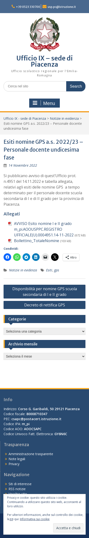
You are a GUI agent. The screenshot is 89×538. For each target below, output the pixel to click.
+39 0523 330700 (28, 7)
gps (56, 270)
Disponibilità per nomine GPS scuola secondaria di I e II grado (44, 291)
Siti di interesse (20, 484)
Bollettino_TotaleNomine (36, 240)
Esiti (49, 270)
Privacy (14, 464)
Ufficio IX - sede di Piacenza (25, 118)
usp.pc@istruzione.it (62, 7)
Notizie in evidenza (64, 118)
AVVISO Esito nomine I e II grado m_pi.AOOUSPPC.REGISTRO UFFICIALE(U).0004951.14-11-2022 (44, 229)
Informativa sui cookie (35, 519)
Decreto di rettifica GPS (44, 305)
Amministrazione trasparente (31, 454)
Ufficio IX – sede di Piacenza (44, 61)
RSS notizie (17, 489)
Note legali (17, 459)
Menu (44, 103)
